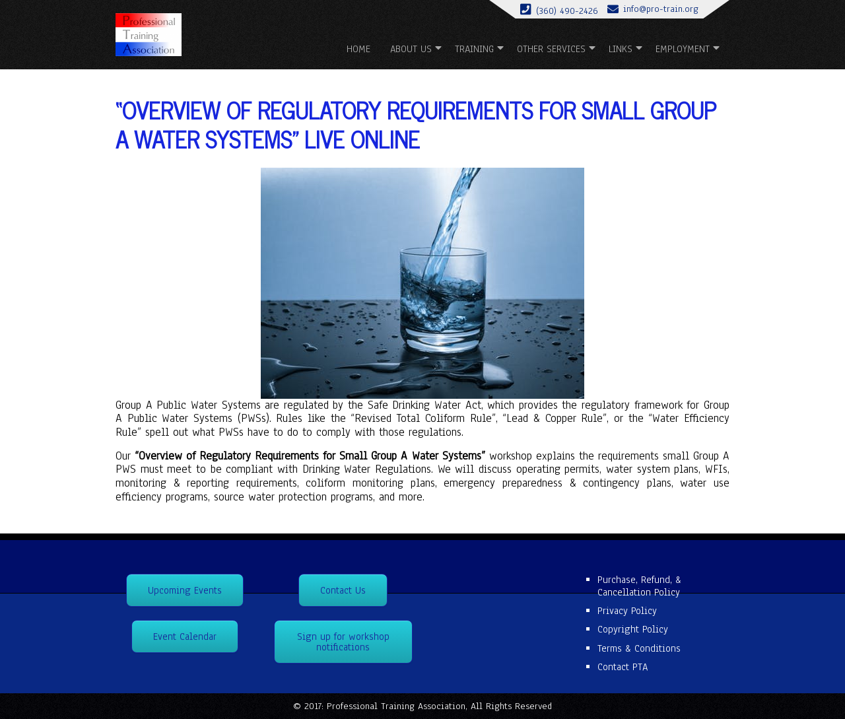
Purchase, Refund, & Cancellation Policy (639, 585)
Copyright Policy (632, 629)
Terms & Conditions (639, 648)
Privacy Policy (627, 610)
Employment (683, 48)
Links (620, 48)
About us (411, 48)
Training (474, 48)
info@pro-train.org (660, 9)
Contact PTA (622, 666)
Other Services (551, 48)
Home (358, 48)
